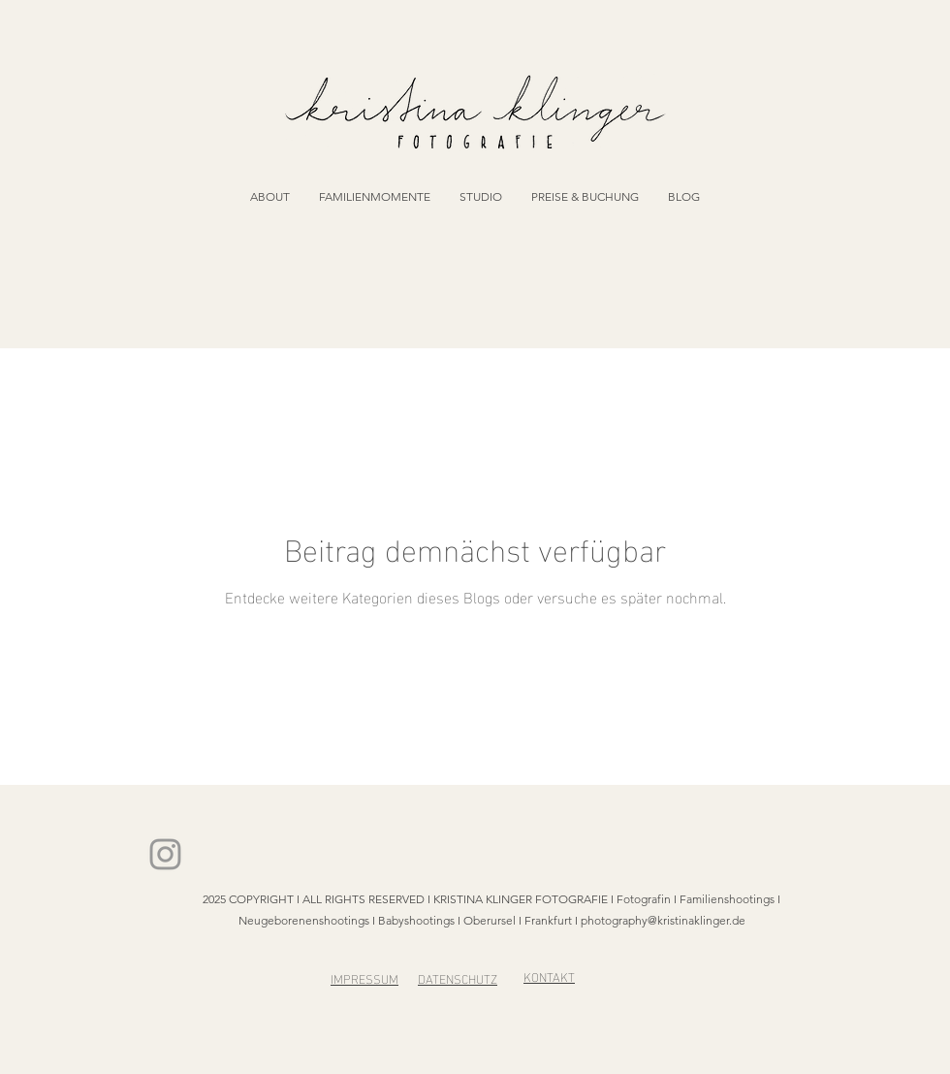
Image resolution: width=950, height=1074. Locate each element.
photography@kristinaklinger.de (663, 920)
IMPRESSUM (364, 978)
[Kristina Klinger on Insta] (165, 854)
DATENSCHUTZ (457, 978)
